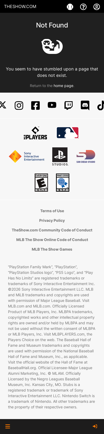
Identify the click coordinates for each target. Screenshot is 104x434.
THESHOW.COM (20, 6)
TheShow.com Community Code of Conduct (52, 230)
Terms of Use (52, 210)
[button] (7, 426)
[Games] (71, 6)
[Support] (84, 6)
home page (63, 85)
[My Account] (96, 6)
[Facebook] (35, 106)
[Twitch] (68, 106)
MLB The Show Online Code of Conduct (52, 239)
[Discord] (85, 106)
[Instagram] (19, 106)
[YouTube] (52, 106)
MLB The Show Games (52, 249)
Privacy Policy (52, 220)
